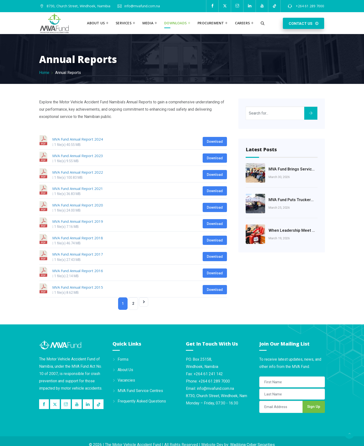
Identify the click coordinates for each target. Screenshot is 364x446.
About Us (125, 369)
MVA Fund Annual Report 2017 (77, 254)
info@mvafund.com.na (142, 6)
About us (96, 23)
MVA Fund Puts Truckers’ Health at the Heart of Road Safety (292, 199)
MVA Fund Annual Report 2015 (77, 287)
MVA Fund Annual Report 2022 (77, 172)
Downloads (175, 23)
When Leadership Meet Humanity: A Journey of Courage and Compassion (292, 230)
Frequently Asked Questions (142, 401)
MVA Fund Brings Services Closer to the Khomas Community (292, 169)
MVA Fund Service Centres (140, 390)
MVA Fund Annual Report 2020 (77, 205)
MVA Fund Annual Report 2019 (77, 221)
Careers (242, 23)
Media (147, 23)
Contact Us (300, 23)
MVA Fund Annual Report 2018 (77, 237)
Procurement (211, 23)
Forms (123, 359)
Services (123, 23)
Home (44, 72)
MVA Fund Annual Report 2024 (77, 139)
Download (215, 141)
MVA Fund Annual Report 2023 (77, 155)
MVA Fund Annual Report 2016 (77, 270)
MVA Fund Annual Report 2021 (77, 188)
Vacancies (126, 380)
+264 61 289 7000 (309, 6)
